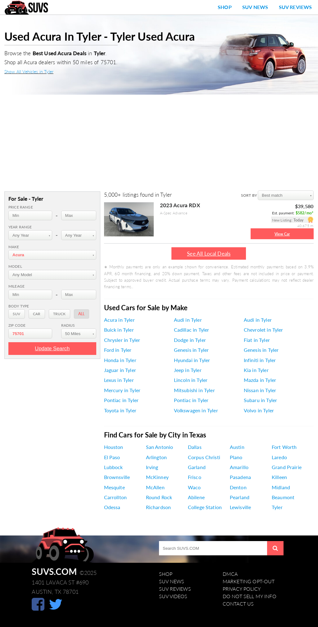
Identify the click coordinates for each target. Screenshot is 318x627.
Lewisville (240, 507)
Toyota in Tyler (120, 410)
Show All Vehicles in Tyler (28, 71)
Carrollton (115, 497)
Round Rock (159, 497)
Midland (281, 487)
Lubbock (113, 467)
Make (13, 246)
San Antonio (159, 447)
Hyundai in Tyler (192, 360)
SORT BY (249, 195)
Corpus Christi (204, 457)
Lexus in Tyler (119, 380)
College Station (205, 507)
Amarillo (239, 467)
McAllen (155, 487)
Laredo (279, 457)
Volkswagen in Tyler (196, 410)
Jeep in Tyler (188, 370)
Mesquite (114, 487)
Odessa (112, 507)
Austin (237, 447)
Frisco (194, 477)
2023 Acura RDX (180, 205)
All (81, 313)
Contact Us (238, 604)
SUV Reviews (295, 7)
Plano (236, 457)
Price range (20, 207)
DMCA (230, 574)
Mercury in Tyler (122, 390)
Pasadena (240, 477)
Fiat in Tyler (257, 340)
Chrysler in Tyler (122, 340)
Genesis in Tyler (191, 350)
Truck (59, 313)
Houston (113, 447)
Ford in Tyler (118, 350)
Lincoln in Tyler (191, 380)
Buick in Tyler (119, 330)
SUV (16, 313)
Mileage (16, 286)
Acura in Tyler (119, 320)
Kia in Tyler (256, 370)
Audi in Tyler (188, 320)
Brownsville (117, 477)
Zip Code (16, 325)
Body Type (18, 306)
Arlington (156, 457)
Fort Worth (284, 447)
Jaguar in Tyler (120, 370)
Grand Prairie (287, 467)
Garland (197, 467)
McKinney (157, 477)
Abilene (196, 497)
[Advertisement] (159, 141)
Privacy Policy (242, 589)
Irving (152, 467)
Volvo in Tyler (259, 410)
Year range (20, 227)
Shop (225, 7)
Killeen (279, 477)
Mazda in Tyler (260, 380)
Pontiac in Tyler (121, 400)
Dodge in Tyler (190, 340)
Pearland (239, 497)
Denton (238, 487)
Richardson (158, 507)
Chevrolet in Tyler (263, 330)
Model (15, 266)
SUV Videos (173, 596)
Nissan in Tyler (260, 390)
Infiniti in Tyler (260, 360)
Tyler (277, 507)
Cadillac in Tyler (191, 330)
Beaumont (283, 497)
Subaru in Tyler (260, 400)
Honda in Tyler (120, 360)
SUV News (255, 7)
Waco (194, 487)
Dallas (195, 447)
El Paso (112, 457)
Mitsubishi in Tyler (194, 390)
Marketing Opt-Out (249, 581)
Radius (68, 325)
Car (36, 313)
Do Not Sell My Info (249, 596)
